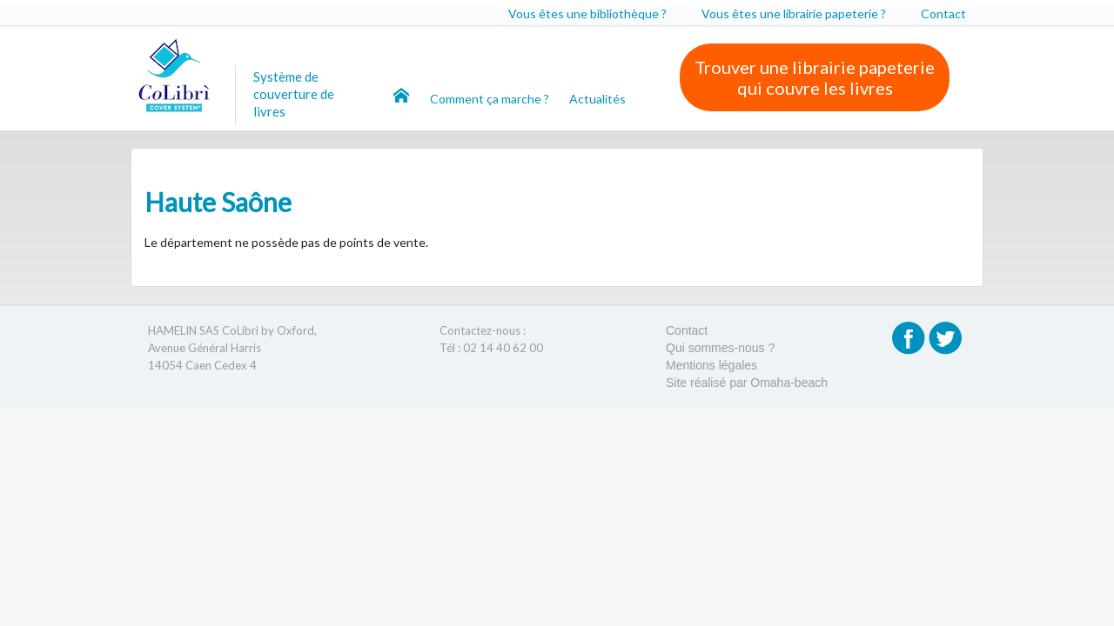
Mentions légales (711, 365)
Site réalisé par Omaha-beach (747, 383)
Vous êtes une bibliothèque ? (587, 13)
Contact (943, 13)
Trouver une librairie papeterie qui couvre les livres (815, 77)
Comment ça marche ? (491, 98)
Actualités (597, 98)
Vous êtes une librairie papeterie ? (793, 13)
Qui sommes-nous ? (720, 348)
